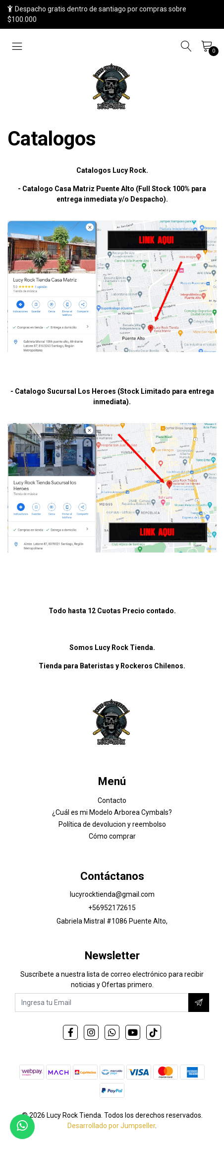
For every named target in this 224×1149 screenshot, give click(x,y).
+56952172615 (112, 908)
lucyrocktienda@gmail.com (112, 894)
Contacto (112, 800)
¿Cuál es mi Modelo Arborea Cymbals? (112, 812)
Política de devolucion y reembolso (112, 824)
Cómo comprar (112, 836)
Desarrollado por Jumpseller (111, 1126)
